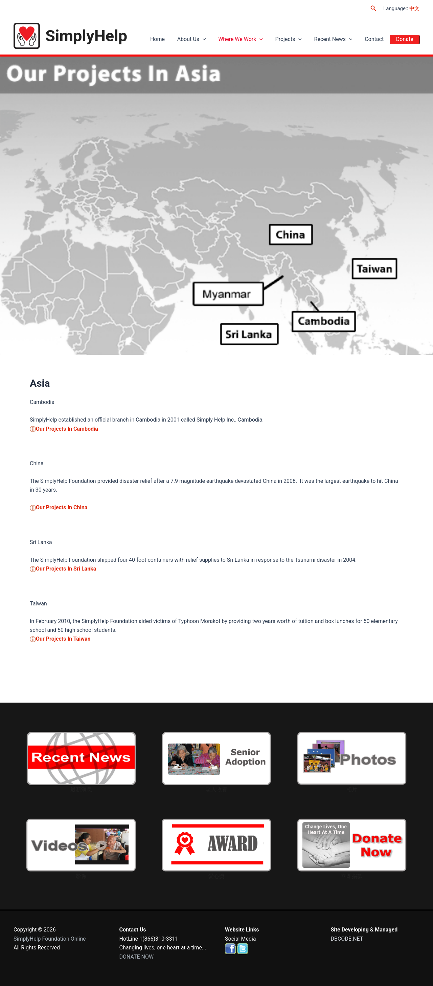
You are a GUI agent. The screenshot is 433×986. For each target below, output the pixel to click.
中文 (414, 8)
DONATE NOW (136, 956)
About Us (203, 39)
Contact (377, 39)
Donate (405, 39)
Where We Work (250, 39)
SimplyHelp (86, 35)
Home (172, 39)
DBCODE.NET (347, 939)
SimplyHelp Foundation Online (50, 939)
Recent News (339, 39)
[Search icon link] (373, 8)
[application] (214, 39)
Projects (296, 39)
